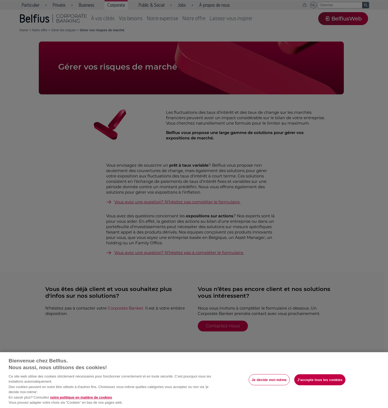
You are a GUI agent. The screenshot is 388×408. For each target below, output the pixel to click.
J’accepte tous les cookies (319, 380)
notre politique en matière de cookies (81, 397)
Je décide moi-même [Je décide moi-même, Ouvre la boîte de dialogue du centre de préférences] (269, 380)
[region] (194, 380)
